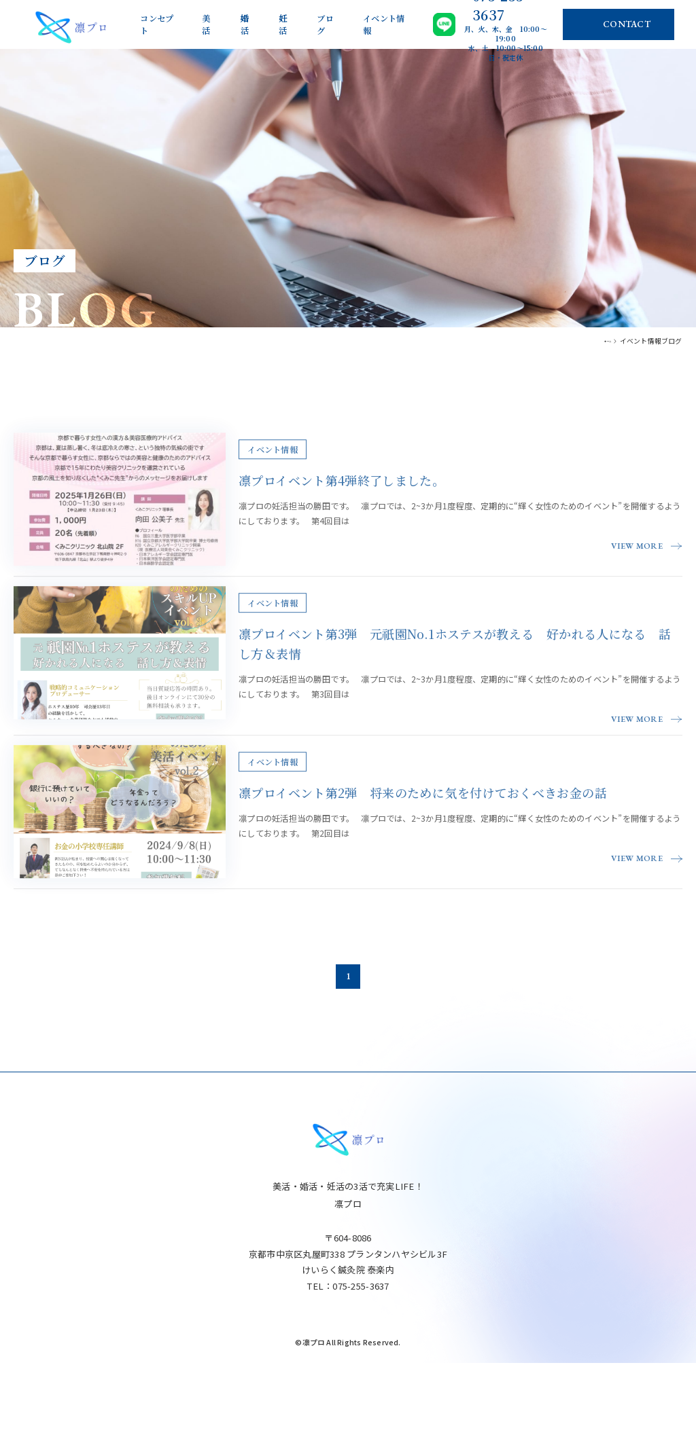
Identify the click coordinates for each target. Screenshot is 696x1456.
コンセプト (156, 24)
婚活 (245, 24)
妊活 (283, 24)
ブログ (325, 24)
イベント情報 (383, 24)
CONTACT (626, 24)
